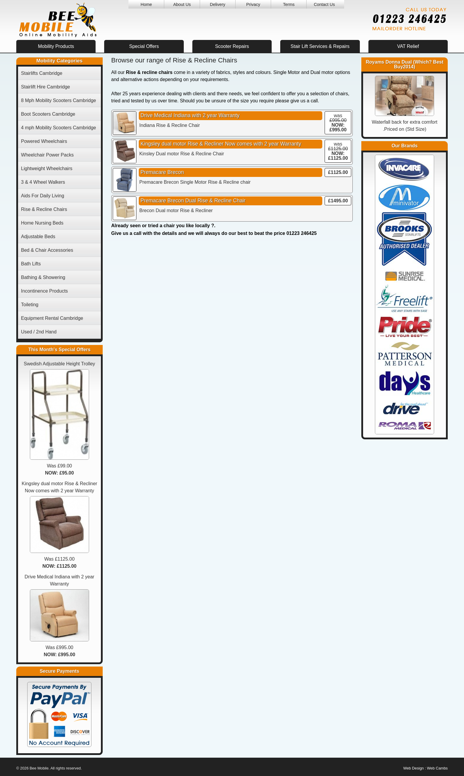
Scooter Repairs (232, 46)
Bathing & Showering (43, 277)
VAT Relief (408, 46)
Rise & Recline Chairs (44, 209)
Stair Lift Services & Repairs (320, 46)
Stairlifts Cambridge (41, 73)
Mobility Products (56, 46)
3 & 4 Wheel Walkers (43, 182)
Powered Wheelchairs (44, 141)
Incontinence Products (44, 290)
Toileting (29, 304)
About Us (182, 4)
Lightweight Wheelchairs (46, 168)
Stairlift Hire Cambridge (45, 86)
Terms (288, 4)
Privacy (253, 4)
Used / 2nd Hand (39, 331)
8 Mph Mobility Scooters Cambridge (58, 100)
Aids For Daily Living (42, 195)
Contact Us (324, 4)
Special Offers (144, 46)
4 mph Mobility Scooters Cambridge (58, 127)
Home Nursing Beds (42, 222)
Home (146, 4)
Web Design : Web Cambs (425, 768)
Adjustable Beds (38, 236)
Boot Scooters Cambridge (48, 114)
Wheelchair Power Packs (47, 154)
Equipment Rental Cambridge (52, 318)
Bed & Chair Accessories (47, 250)
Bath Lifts (31, 263)
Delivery (217, 4)
